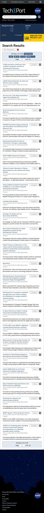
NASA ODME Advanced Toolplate (14, 155)
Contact (4, 509)
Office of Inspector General (9, 503)
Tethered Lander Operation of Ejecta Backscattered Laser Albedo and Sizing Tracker (16, 170)
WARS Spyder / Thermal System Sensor (16, 413)
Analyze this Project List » (36, 38)
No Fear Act (5, 494)
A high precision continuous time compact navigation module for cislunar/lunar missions (14, 66)
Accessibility (5, 498)
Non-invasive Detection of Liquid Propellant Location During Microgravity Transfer (14, 230)
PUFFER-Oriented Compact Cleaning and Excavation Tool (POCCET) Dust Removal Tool (15, 126)
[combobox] (19, 17)
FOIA (3, 496)
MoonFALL (6, 263)
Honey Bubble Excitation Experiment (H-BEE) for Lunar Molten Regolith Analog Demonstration (15, 186)
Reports (31, 2)
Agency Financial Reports (9, 505)
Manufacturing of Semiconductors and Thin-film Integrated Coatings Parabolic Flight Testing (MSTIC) (14, 278)
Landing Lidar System (10, 201)
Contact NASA (6, 507)
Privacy (4, 501)
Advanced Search (31, 20)
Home (4, 2)
